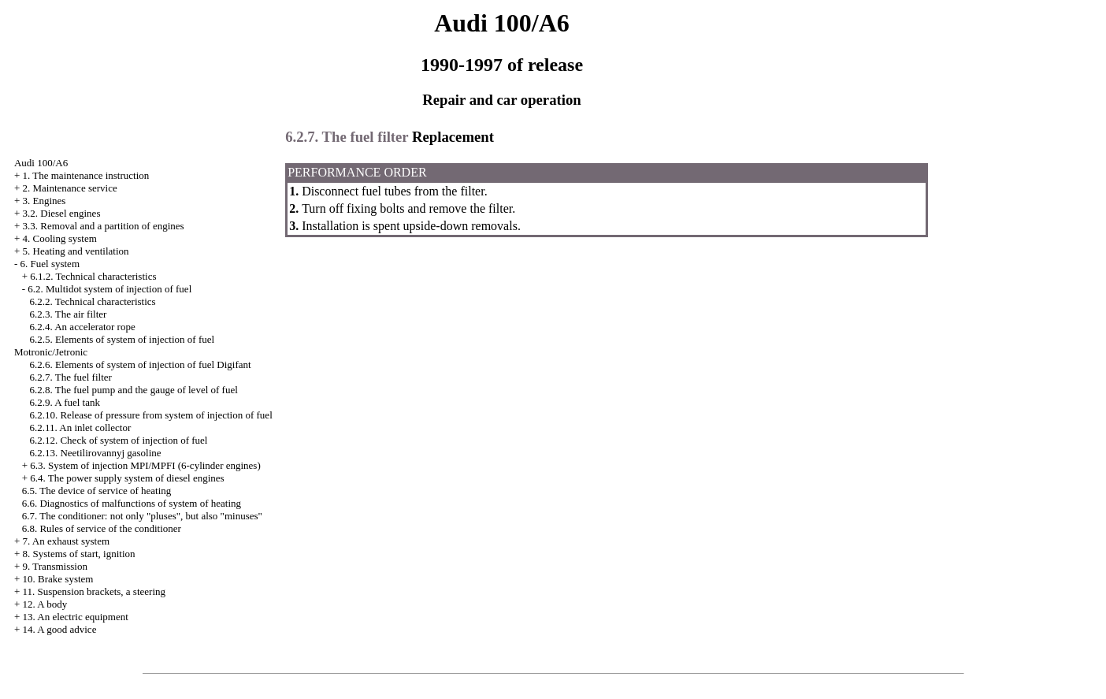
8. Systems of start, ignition (79, 554)
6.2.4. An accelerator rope (82, 327)
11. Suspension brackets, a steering (94, 591)
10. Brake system (58, 579)
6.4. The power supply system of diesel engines (127, 478)
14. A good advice (60, 629)
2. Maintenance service (70, 188)
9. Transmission (55, 566)
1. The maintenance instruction (86, 175)
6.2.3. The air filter (67, 314)
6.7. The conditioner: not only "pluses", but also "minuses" (142, 516)
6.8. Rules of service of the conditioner (101, 528)
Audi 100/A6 (41, 163)
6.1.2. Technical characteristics (93, 276)
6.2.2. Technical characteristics (92, 301)
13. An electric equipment (75, 617)
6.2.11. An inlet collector (80, 427)
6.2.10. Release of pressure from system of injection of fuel (150, 415)
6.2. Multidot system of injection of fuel (109, 289)
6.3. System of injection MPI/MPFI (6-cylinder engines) (145, 465)
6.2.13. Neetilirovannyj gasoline (95, 453)
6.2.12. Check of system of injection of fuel (118, 440)
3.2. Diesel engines (62, 213)
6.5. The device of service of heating (97, 490)
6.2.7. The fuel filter (70, 377)
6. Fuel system (50, 264)
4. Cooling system (60, 238)
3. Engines (44, 200)
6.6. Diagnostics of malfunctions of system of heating (131, 503)
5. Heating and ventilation (76, 251)
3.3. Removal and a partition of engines (103, 226)
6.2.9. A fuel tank (64, 402)
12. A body (45, 604)
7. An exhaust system (66, 541)
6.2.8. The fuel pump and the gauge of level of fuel (133, 390)
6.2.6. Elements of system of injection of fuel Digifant (140, 364)
